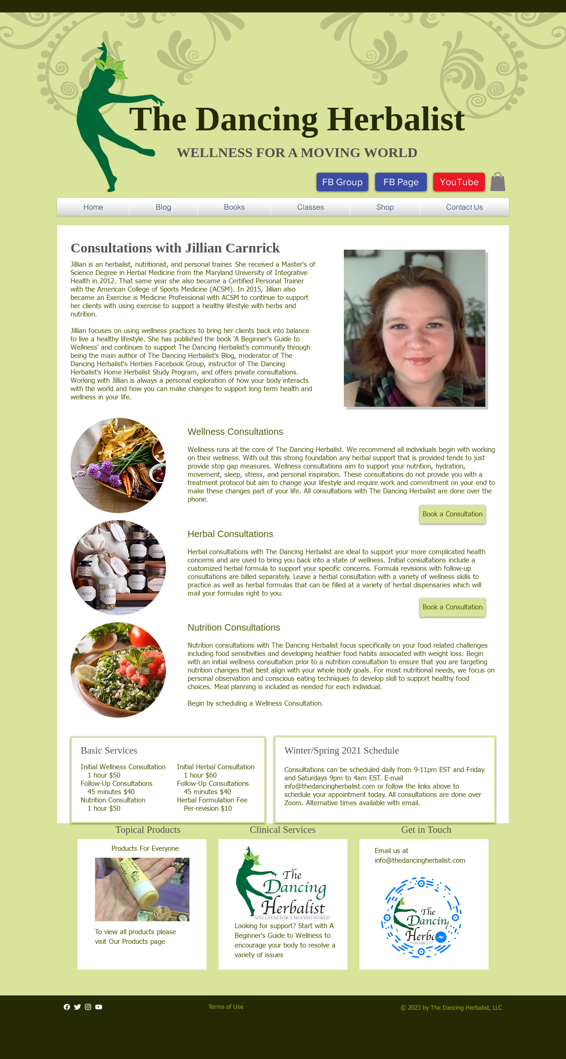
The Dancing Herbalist (297, 118)
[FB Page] (401, 182)
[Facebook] (67, 1007)
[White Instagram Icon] (88, 1007)
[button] (498, 181)
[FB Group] (342, 182)
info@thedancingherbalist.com (329, 786)
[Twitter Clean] (77, 1007)
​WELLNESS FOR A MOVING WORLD (297, 152)
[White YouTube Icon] (98, 1007)
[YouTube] (459, 182)
